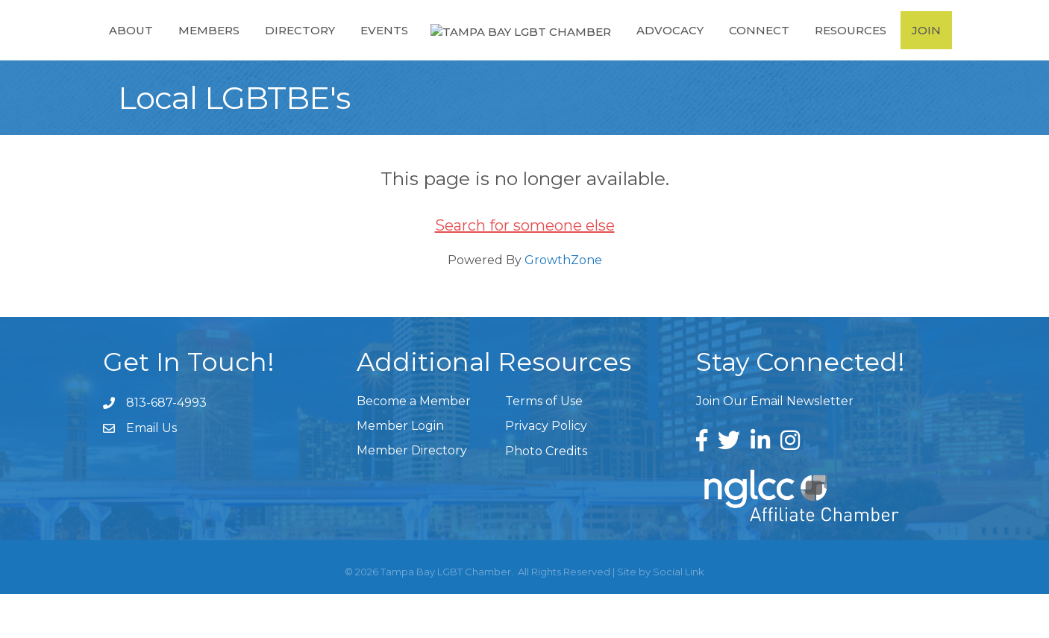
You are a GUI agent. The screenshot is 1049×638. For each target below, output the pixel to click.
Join (933, 51)
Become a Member (414, 445)
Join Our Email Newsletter (775, 445)
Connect (766, 51)
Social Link (678, 616)
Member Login (400, 470)
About (123, 51)
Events (377, 51)
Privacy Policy (546, 470)
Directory (292, 51)
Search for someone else (525, 269)
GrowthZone (563, 304)
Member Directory (412, 494)
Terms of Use (544, 445)
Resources (857, 51)
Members (201, 51)
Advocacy (676, 51)
